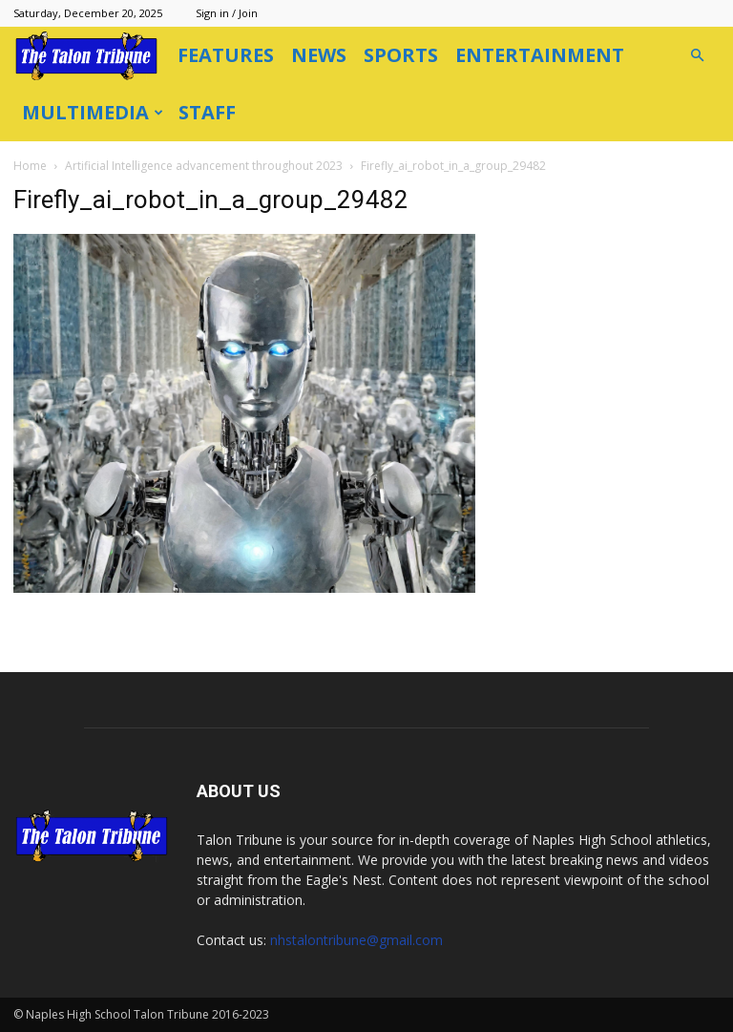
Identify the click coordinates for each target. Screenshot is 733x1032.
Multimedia (92, 112)
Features (226, 55)
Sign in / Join (227, 13)
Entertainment (539, 55)
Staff (207, 112)
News (318, 55)
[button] (697, 56)
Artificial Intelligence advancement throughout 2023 (204, 166)
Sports (401, 55)
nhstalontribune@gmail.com (356, 940)
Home (30, 166)
